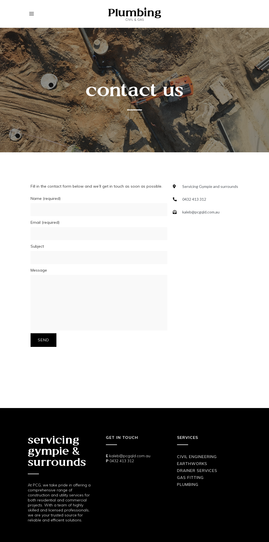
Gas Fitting (190, 477)
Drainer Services (197, 470)
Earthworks (192, 463)
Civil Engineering (197, 456)
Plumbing (187, 484)
